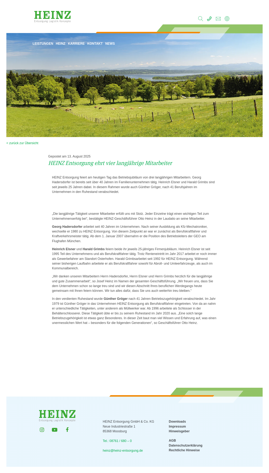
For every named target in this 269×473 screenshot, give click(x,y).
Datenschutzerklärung (186, 445)
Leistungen (44, 37)
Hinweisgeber (179, 431)
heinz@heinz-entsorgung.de (123, 450)
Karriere (78, 37)
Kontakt (96, 37)
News (112, 37)
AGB (172, 440)
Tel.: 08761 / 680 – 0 (117, 441)
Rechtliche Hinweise (184, 450)
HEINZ (62, 37)
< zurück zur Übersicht (22, 143)
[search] (200, 20)
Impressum (177, 426)
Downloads (177, 421)
